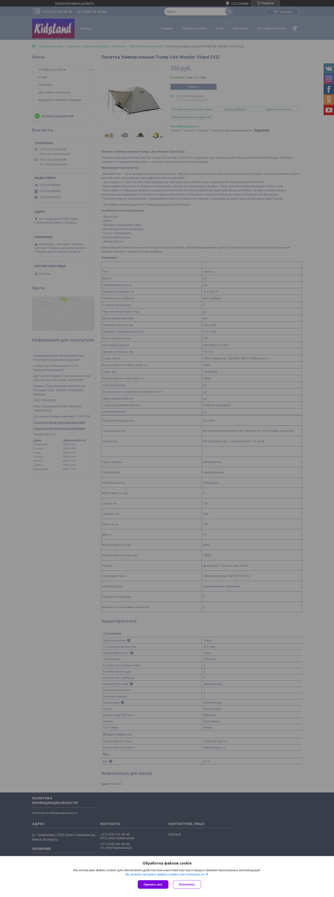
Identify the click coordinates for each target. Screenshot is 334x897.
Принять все (153, 884)
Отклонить (187, 884)
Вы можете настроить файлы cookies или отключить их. (165, 874)
